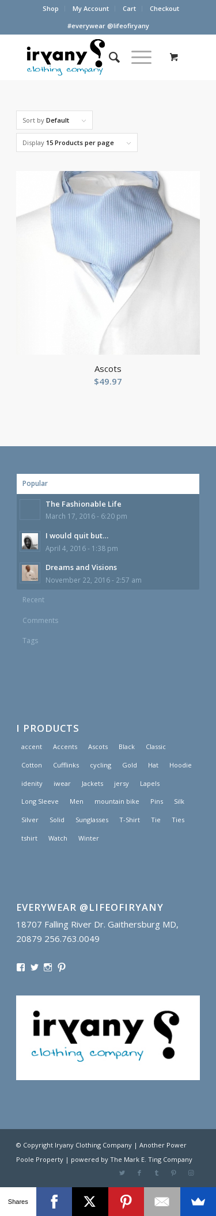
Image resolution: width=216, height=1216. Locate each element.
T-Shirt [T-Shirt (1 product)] (129, 819)
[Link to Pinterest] (174, 1172)
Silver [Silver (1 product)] (30, 819)
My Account (91, 8)
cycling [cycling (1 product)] (100, 765)
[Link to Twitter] (122, 1172)
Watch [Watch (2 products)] (57, 838)
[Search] (108, 57)
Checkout (164, 8)
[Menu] (135, 57)
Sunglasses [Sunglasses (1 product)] (91, 819)
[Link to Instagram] (191, 1172)
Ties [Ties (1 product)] (178, 819)
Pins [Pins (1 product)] (156, 801)
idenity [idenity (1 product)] (32, 783)
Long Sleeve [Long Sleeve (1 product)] (40, 801)
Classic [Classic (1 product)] (156, 746)
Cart (129, 8)
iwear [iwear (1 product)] (62, 783)
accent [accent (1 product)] (31, 746)
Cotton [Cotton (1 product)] (31, 765)
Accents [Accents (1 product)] (65, 746)
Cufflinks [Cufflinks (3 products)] (66, 765)
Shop (51, 8)
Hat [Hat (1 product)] (153, 765)
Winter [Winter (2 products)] (88, 838)
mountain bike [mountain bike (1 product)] (116, 801)
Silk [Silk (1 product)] (179, 801)
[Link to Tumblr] (156, 1172)
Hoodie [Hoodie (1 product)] (180, 765)
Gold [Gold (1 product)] (129, 765)
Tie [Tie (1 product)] (156, 819)
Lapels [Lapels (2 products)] (150, 783)
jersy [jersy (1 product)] (121, 783)
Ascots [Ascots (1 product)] (98, 746)
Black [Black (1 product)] (127, 746)
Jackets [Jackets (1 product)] (92, 783)
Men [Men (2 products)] (77, 801)
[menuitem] (51, 9)
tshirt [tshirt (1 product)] (29, 838)
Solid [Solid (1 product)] (57, 819)
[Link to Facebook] (139, 1172)
